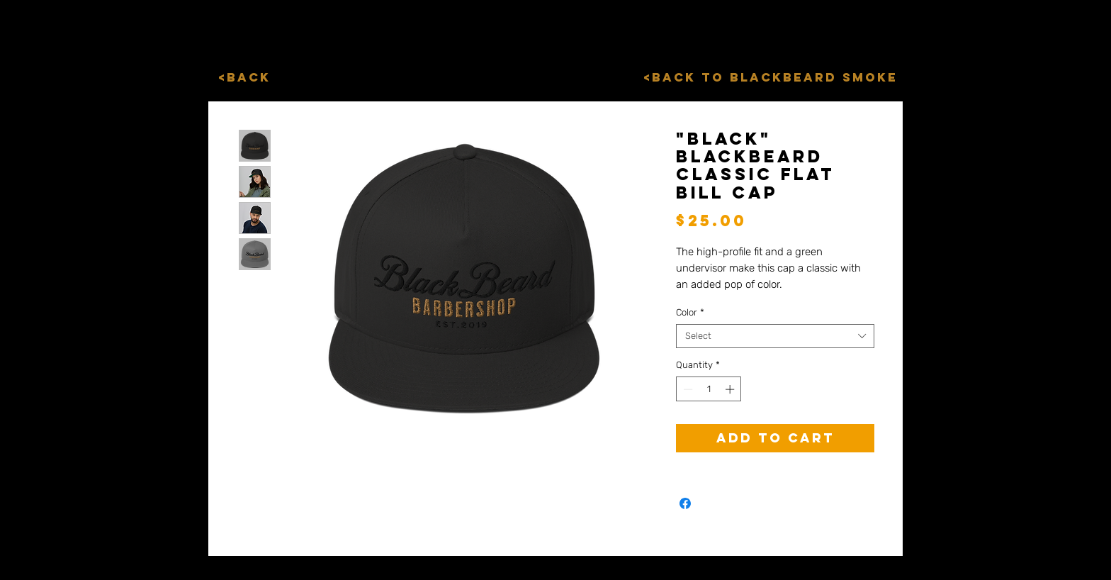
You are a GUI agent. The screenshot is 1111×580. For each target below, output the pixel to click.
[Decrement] (686, 389)
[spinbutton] (709, 389)
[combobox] (775, 336)
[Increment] (731, 389)
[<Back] (244, 77)
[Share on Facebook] (685, 503)
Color (690, 312)
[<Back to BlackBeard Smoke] (770, 77)
